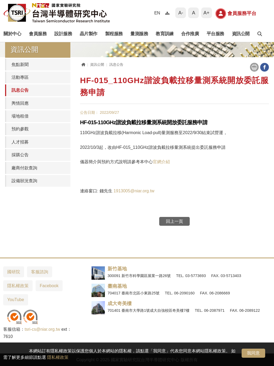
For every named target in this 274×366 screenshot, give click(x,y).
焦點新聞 (20, 64)
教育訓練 (164, 33)
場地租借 (20, 116)
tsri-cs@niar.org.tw (42, 329)
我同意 (253, 353)
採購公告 (20, 155)
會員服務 (38, 33)
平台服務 (215, 33)
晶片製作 (88, 33)
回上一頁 (174, 221)
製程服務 (114, 33)
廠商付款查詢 (24, 168)
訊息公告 (20, 90)
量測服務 (139, 33)
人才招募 (20, 142)
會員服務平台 (235, 13)
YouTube (15, 299)
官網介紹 (161, 161)
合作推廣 (190, 33)
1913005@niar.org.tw (133, 191)
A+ (206, 12)
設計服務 (63, 33)
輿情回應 (20, 103)
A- (180, 12)
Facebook (49, 285)
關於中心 (12, 33)
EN (157, 12)
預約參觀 (20, 129)
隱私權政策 (57, 357)
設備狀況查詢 (24, 180)
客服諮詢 (39, 272)
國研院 (13, 272)
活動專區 (20, 77)
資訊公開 (241, 33)
